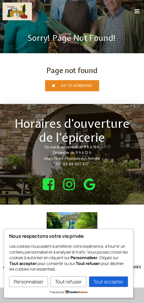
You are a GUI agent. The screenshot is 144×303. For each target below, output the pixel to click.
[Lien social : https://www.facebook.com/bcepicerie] (51, 184)
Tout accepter (108, 281)
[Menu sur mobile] (137, 11)
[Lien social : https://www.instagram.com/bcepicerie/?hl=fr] (72, 184)
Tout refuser (68, 281)
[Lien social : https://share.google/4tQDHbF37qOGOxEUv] (92, 184)
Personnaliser (29, 281)
